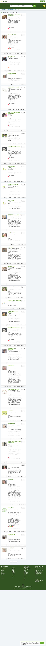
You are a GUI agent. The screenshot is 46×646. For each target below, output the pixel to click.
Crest (1, 627)
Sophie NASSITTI (13, 60)
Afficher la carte (36, 24)
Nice (13, 625)
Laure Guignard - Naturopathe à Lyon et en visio (15, 15)
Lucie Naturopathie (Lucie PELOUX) (15, 339)
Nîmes (13, 626)
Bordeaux (2, 625)
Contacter (18, 33)
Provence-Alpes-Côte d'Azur (39, 636)
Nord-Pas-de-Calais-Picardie (39, 633)
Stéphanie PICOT (13, 289)
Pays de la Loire (37, 635)
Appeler (12, 33)
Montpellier (2, 634)
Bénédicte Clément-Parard (15, 93)
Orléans (13, 627)
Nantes (13, 624)
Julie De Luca (12, 451)
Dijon (1, 628)
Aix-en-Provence (3, 624)
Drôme (25, 626)
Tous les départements (27, 624)
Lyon (1, 632)
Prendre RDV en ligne (16, 77)
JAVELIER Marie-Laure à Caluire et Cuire (15, 234)
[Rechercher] (34, 6)
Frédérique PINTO (13, 463)
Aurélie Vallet (12, 144)
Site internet (23, 33)
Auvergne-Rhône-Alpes (38, 628)
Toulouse (13, 631)
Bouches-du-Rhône (26, 625)
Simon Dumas (12, 558)
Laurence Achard (13, 589)
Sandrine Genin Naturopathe (15, 312)
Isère (24, 631)
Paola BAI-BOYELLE (14, 80)
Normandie (36, 634)
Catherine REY (12, 269)
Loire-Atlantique (26, 632)
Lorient (2, 631)
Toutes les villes (3, 623)
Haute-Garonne (26, 628)
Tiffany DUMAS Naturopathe (15, 425)
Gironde (25, 627)
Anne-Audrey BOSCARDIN (15, 200)
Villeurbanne (14, 633)
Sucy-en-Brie (14, 630)
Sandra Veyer (12, 526)
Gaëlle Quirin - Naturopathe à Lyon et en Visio (15, 122)
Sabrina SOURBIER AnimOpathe (13, 327)
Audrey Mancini (13, 603)
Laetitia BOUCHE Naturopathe (13, 357)
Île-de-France (37, 637)
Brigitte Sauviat (13, 399)
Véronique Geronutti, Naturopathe (14, 380)
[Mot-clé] (16, 6)
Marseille (2, 633)
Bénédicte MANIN (13, 253)
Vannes (13, 632)
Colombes (2, 626)
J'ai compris (42, 643)
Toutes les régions (38, 623)
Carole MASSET (13, 217)
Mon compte (42, 1)
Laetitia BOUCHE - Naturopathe (13, 158)
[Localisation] (27, 6)
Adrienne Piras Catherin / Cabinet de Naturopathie (15, 485)
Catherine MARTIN (13, 181)
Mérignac (13, 623)
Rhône (25, 635)
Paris (24, 634)
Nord (24, 633)
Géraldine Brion (13, 510)
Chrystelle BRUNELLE (14, 36)
